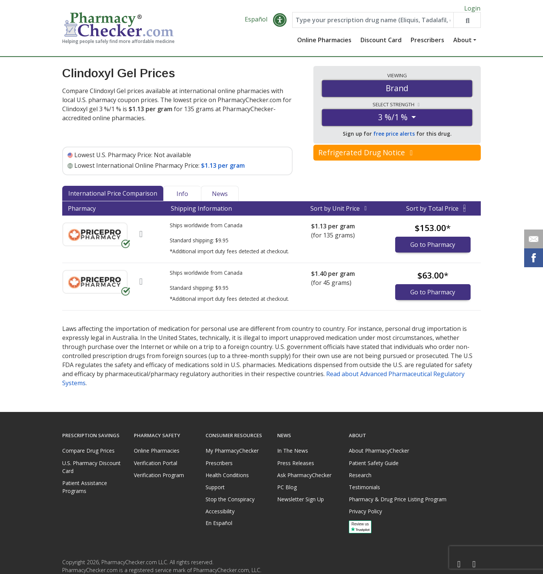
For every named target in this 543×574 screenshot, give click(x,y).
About (462, 43)
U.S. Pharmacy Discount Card (91, 467)
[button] (280, 23)
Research (360, 475)
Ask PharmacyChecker (304, 475)
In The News (292, 451)
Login (472, 8)
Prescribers (427, 43)
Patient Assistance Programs (84, 486)
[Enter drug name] (373, 23)
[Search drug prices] (466, 23)
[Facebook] (459, 564)
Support (215, 487)
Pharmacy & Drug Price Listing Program (397, 499)
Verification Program (159, 475)
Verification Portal (155, 463)
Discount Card (381, 43)
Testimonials (364, 487)
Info (182, 197)
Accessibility (220, 511)
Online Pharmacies (324, 43)
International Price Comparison (112, 197)
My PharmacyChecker (232, 451)
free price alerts (394, 137)
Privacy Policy (365, 511)
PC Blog (287, 487)
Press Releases (295, 463)
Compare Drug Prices (88, 451)
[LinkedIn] (474, 564)
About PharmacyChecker (379, 451)
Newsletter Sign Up (300, 499)
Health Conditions (227, 475)
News (220, 197)
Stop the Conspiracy (230, 499)
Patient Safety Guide (374, 463)
